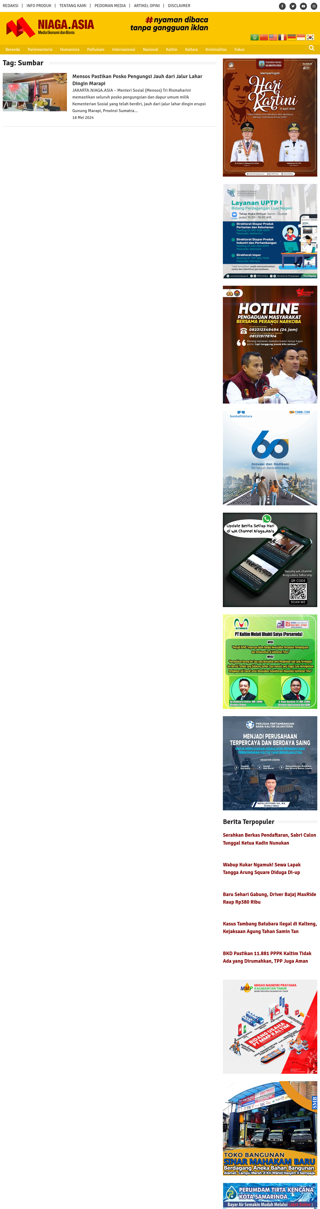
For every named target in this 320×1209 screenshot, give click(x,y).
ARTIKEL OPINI (147, 5)
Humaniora (67, 49)
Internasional (119, 49)
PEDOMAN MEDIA (110, 5)
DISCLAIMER (179, 5)
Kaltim (165, 49)
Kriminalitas (208, 49)
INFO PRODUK (39, 5)
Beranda (11, 49)
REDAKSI (11, 5)
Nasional (145, 49)
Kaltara (184, 49)
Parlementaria (38, 49)
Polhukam (92, 49)
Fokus (231, 49)
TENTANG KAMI (73, 5)
